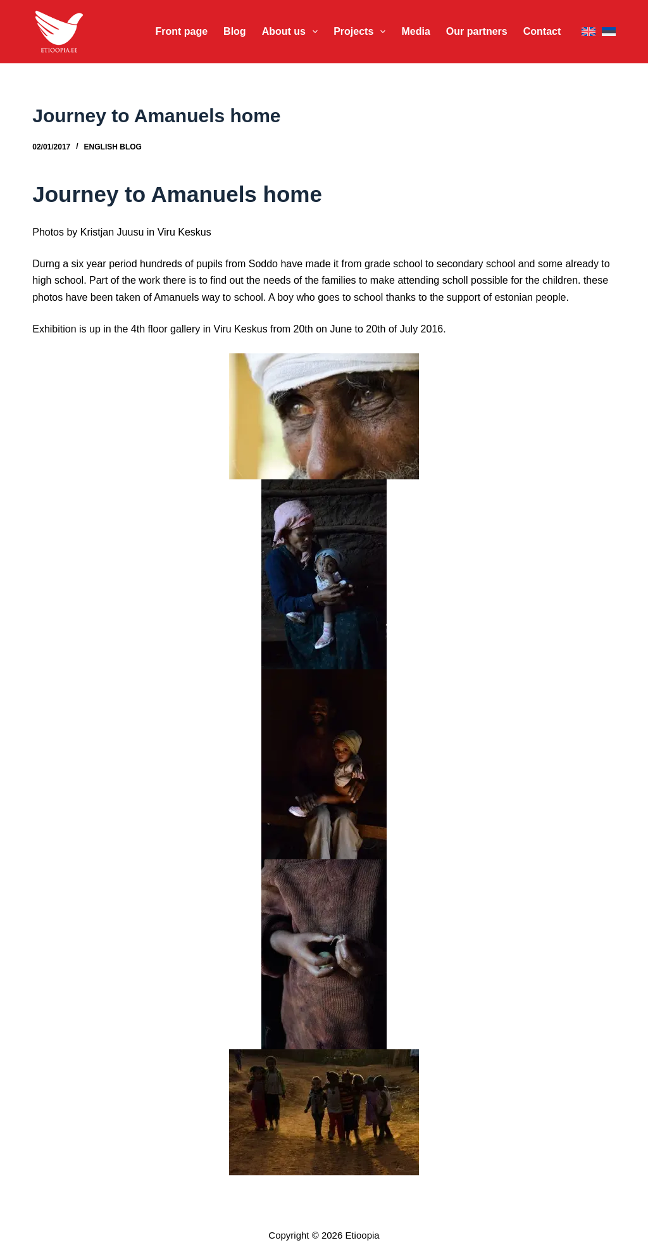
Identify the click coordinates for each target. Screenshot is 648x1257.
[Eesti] (609, 32)
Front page (181, 31)
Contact (542, 31)
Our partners (477, 31)
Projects (361, 31)
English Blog (113, 146)
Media (415, 31)
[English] (588, 32)
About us (292, 31)
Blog (234, 31)
